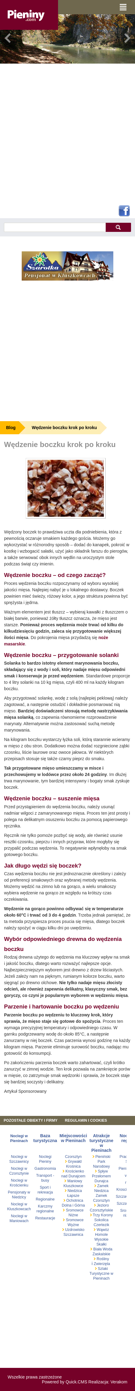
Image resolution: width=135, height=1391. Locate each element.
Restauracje (45, 1218)
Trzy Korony (102, 1215)
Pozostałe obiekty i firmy (30, 1120)
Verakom (119, 1381)
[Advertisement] (65, 133)
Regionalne (45, 1199)
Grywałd (74, 1161)
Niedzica (74, 1191)
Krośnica (73, 1166)
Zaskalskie (101, 1254)
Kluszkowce (73, 1186)
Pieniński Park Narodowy (101, 1162)
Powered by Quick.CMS (64, 1381)
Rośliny (102, 1259)
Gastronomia (45, 1168)
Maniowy (74, 1181)
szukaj (118, 227)
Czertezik (101, 1225)
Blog (11, 427)
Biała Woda (102, 1249)
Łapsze (73, 1196)
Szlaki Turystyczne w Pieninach (101, 1274)
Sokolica (101, 1220)
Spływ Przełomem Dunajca (101, 1176)
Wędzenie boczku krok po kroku (64, 427)
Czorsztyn (73, 1157)
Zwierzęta (102, 1264)
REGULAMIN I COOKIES (86, 1120)
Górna (80, 1205)
